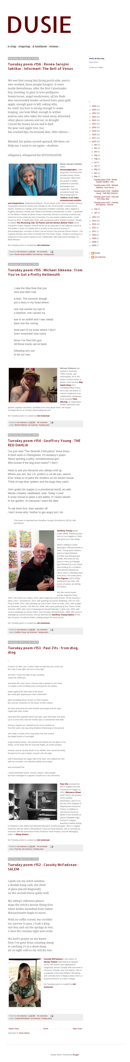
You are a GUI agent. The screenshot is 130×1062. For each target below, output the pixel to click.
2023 (94, 117)
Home (45, 1029)
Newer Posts (14, 1029)
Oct (96, 152)
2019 (94, 131)
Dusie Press (93, 62)
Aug (96, 159)
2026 (94, 106)
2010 (94, 235)
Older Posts (77, 1029)
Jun (96, 166)
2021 (94, 124)
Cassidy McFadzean (22, 1018)
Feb (96, 209)
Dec (96, 145)
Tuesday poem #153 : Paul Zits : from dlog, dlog (106, 198)
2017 (94, 138)
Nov (96, 148)
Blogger (76, 1055)
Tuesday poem (48, 254)
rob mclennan (37, 254)
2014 (94, 221)
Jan (96, 213)
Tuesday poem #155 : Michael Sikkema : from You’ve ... (106, 186)
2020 (94, 127)
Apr (96, 173)
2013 (94, 224)
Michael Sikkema (21, 425)
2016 (94, 141)
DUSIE (39, 23)
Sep (96, 155)
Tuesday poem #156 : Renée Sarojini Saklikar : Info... (105, 181)
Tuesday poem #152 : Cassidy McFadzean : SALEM (106, 203)
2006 (94, 245)
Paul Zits (18, 849)
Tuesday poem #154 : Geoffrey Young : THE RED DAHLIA (106, 192)
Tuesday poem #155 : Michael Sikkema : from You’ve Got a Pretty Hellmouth (45, 272)
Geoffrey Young (20, 632)
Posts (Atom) (24, 1033)
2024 (94, 113)
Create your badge (96, 67)
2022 (94, 120)
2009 (94, 238)
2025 (94, 110)
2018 (94, 135)
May (96, 169)
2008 (94, 242)
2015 (94, 217)
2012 (94, 228)
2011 (94, 231)
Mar (96, 176)
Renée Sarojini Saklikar (23, 254)
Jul (95, 162)
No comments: (42, 252)
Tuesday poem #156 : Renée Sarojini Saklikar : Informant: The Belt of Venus (40, 66)
